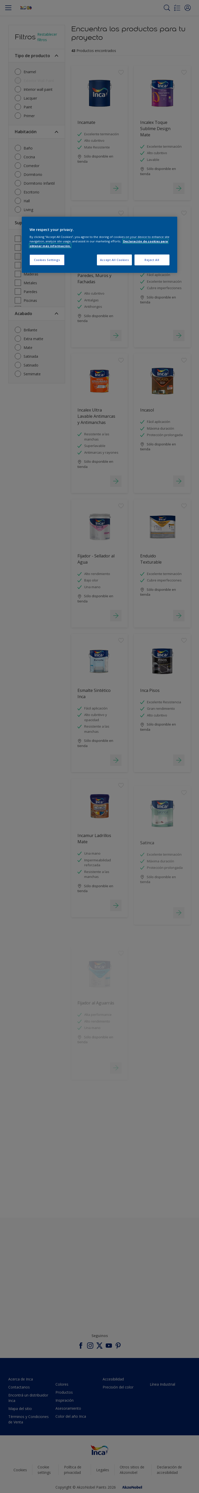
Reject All (152, 260)
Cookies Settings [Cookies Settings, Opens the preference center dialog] (47, 260)
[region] (99, 245)
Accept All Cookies (114, 260)
